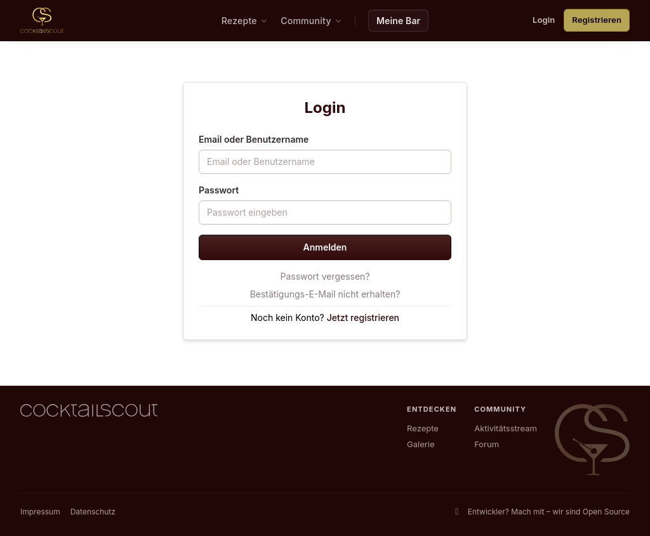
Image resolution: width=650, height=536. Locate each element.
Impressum (40, 511)
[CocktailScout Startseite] (41, 20)
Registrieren (596, 20)
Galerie (420, 444)
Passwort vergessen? (324, 276)
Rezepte (423, 428)
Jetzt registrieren (363, 317)
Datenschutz (93, 511)
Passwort (219, 190)
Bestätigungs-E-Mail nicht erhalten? (325, 294)
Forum (486, 444)
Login (544, 20)
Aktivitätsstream (505, 428)
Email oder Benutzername (253, 139)
